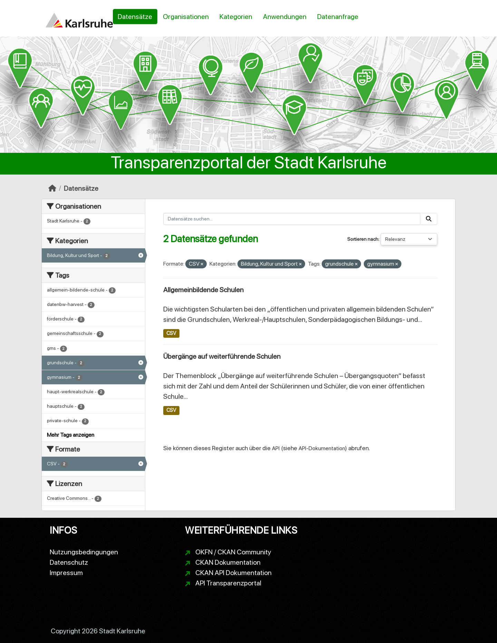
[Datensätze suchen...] (292, 219)
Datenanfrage (337, 16)
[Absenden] (428, 219)
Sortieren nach (362, 239)
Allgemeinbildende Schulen (203, 290)
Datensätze (135, 16)
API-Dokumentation (322, 448)
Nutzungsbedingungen (84, 552)
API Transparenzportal (228, 583)
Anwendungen (284, 16)
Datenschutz (69, 562)
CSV (171, 333)
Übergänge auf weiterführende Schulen (222, 356)
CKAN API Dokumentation (233, 572)
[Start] (52, 188)
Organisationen (186, 16)
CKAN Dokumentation (228, 562)
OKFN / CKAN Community (233, 552)
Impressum (66, 572)
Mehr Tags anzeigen (70, 435)
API (276, 448)
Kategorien (236, 16)
